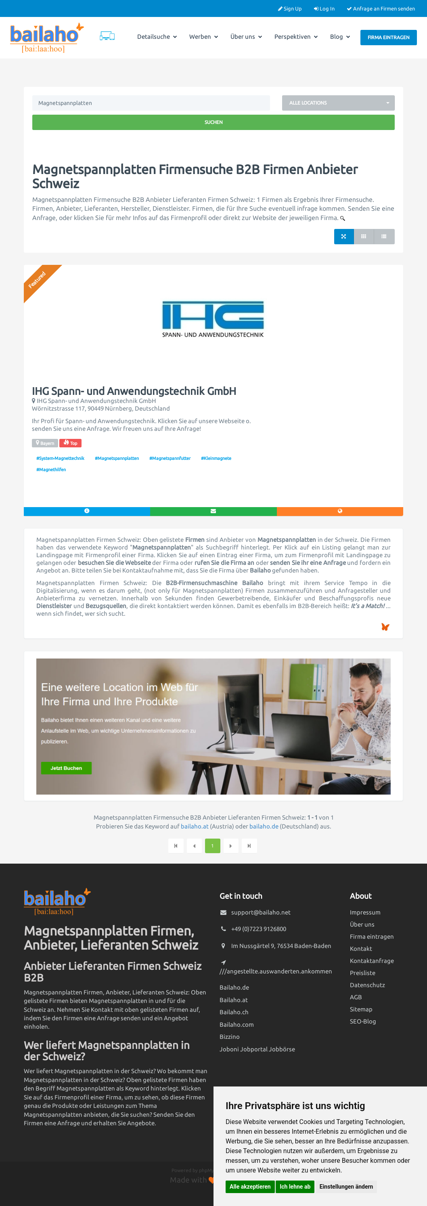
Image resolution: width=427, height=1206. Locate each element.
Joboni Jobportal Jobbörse (257, 1049)
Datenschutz (367, 985)
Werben (203, 36)
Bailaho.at (234, 999)
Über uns (246, 36)
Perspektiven (296, 36)
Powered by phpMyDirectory (203, 1170)
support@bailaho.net (261, 912)
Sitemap (361, 1009)
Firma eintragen (389, 37)
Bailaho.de (234, 987)
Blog (340, 36)
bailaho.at (195, 826)
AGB (356, 997)
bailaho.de (263, 826)
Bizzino (230, 1036)
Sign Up (290, 8)
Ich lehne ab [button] (295, 1186)
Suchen (214, 122)
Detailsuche (157, 36)
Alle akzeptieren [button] (250, 1186)
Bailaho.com (237, 1024)
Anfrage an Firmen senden (381, 8)
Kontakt (361, 948)
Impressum (365, 912)
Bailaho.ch (234, 1012)
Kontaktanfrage (372, 960)
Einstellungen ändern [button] (346, 1186)
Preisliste (362, 972)
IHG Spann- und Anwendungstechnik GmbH (134, 391)
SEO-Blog (363, 1021)
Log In (324, 8)
